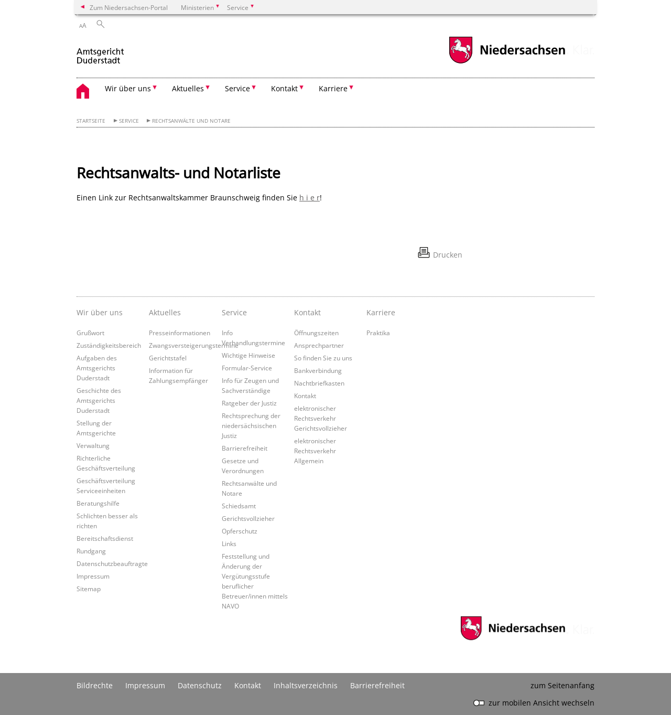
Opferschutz (239, 531)
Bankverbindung (318, 370)
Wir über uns (100, 312)
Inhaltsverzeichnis (306, 685)
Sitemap (89, 588)
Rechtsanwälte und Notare (191, 121)
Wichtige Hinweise (248, 355)
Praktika (378, 332)
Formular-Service (247, 368)
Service (129, 121)
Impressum (93, 576)
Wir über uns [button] (128, 88)
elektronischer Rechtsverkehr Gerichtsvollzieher (320, 418)
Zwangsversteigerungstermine (194, 345)
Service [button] (237, 88)
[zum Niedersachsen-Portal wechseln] (507, 62)
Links (229, 543)
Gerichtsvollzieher (248, 518)
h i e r (309, 197)
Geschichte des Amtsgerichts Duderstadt (99, 400)
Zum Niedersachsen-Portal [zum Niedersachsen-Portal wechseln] (129, 7)
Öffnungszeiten (316, 332)
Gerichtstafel (168, 358)
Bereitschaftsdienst (105, 538)
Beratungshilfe (98, 503)
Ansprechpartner (319, 345)
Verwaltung (93, 445)
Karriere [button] (333, 88)
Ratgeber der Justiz (249, 403)
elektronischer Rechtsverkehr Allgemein (315, 450)
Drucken (447, 255)
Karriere (380, 312)
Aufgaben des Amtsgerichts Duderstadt (97, 368)
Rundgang (91, 551)
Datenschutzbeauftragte (112, 563)
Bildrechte (95, 685)
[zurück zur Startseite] (100, 51)
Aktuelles (165, 312)
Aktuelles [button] (188, 88)
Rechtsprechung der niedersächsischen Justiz (251, 425)
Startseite (91, 121)
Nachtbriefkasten (319, 383)
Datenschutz (200, 685)
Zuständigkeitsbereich (109, 345)
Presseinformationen (179, 332)
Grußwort (90, 332)
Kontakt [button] (284, 88)
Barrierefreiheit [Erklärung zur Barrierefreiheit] (377, 685)
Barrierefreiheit (244, 448)
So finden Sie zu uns (323, 358)
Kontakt (307, 312)
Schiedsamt (239, 505)
